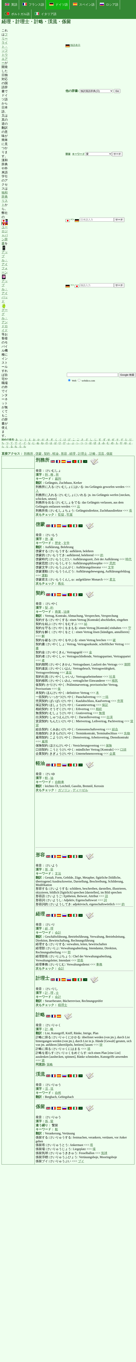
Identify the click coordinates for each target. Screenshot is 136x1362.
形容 (64, 453)
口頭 (123, 749)
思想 (112, 563)
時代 (128, 559)
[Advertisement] (36, 233)
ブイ (81, 1161)
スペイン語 (84, 4)
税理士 (62, 1005)
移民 (115, 680)
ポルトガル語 (17, 14)
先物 (127, 733)
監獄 (61, 514)
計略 (92, 453)
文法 (58, 873)
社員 (112, 676)
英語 (11, 4)
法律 (66, 611)
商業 (58, 611)
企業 (112, 753)
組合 (115, 729)
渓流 (101, 453)
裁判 (58, 478)
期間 (127, 664)
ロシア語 (109, 4)
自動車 (59, 782)
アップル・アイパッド (5, 289)
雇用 (45, 741)
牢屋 (69, 514)
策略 (50, 1064)
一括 (105, 696)
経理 (72, 453)
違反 (69, 672)
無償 (102, 713)
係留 (109, 453)
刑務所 (28, 453)
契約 (47, 453)
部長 (80, 960)
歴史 (58, 543)
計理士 (82, 453)
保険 (109, 745)
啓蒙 (38, 453)
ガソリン (64, 790)
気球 (104, 1153)
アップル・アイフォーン (5, 260)
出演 (110, 717)
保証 (105, 705)
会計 (58, 932)
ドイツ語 (58, 4)
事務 (99, 964)
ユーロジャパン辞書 (5, 232)
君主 (112, 579)
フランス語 (33, 4)
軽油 (55, 453)
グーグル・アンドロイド (5, 317)
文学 (66, 543)
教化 (61, 583)
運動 (45, 575)
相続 (99, 709)
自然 (58, 1092)
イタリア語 (45, 14)
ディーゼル (80, 790)
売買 (120, 701)
